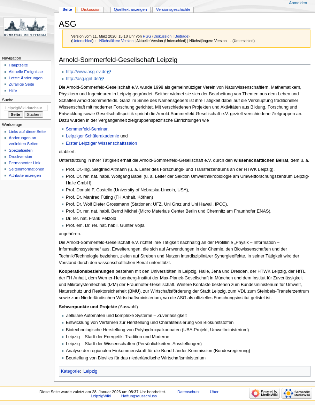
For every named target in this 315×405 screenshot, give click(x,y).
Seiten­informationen (26, 169)
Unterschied (82, 41)
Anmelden (298, 3)
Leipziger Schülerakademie (92, 136)
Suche (8, 100)
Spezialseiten (20, 150)
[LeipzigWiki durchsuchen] (25, 108)
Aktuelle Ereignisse (26, 72)
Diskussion (163, 36)
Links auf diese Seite (27, 131)
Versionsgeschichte (173, 9)
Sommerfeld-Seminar (86, 129)
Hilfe (13, 90)
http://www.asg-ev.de (86, 71)
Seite (67, 9)
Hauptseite (18, 65)
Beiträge (182, 36)
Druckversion (20, 156)
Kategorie (70, 371)
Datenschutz (188, 392)
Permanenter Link (24, 163)
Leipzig (90, 371)
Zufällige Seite (21, 84)
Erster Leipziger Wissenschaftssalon (101, 143)
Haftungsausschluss (139, 396)
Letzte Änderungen (26, 78)
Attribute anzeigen (25, 175)
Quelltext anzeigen (130, 9)
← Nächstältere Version (113, 41)
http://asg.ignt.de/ (83, 78)
